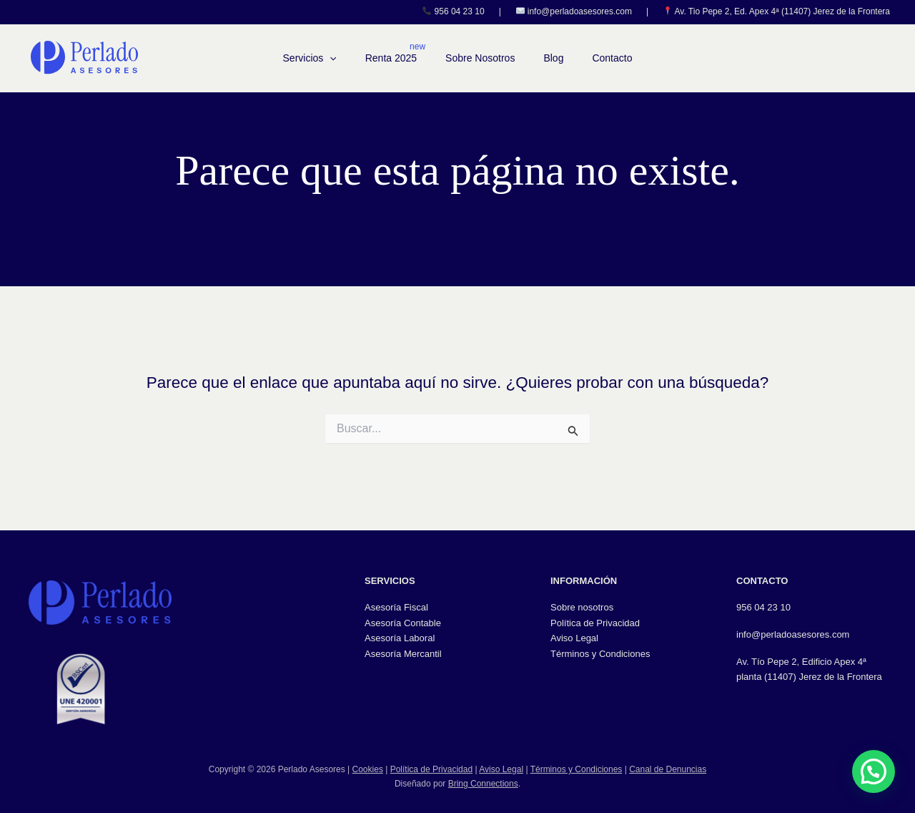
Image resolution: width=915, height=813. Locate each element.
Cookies (367, 769)
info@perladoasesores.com (580, 11)
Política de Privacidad (595, 623)
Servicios (310, 58)
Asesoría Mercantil (403, 653)
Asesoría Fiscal (396, 607)
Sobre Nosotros (480, 58)
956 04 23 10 (460, 11)
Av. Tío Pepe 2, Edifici (781, 661)
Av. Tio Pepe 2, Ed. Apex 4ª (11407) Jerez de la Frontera (782, 11)
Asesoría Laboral (400, 638)
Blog (553, 58)
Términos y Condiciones (600, 653)
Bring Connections (483, 784)
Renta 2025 (391, 58)
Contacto (612, 58)
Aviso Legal (574, 638)
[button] (329, 58)
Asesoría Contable (403, 623)
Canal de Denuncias (667, 769)
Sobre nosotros (581, 607)
